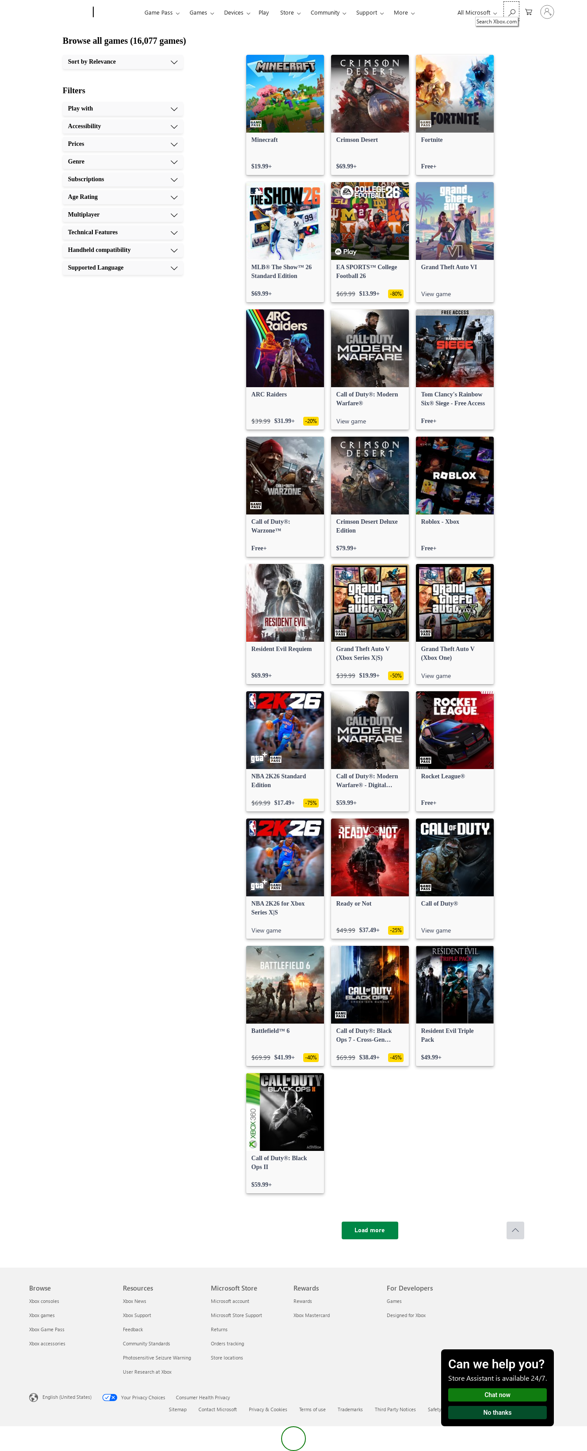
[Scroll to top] (515, 1230)
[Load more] (370, 1230)
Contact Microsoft (217, 1409)
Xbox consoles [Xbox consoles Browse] (44, 1301)
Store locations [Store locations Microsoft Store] (227, 1357)
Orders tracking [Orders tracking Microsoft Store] (227, 1343)
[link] (285, 115)
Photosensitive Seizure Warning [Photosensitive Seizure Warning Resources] (157, 1357)
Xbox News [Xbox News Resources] (134, 1301)
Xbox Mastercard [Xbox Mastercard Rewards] (312, 1315)
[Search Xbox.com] (511, 11)
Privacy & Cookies (268, 1409)
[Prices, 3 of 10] (123, 144)
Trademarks (350, 1409)
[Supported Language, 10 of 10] (123, 268)
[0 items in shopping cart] (528, 11)
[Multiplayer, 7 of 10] (123, 215)
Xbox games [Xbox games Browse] (42, 1315)
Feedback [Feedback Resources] (133, 1329)
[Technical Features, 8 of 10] (123, 232)
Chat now (497, 1394)
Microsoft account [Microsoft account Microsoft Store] (230, 1301)
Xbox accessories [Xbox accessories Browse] (47, 1343)
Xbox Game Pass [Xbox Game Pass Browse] (47, 1329)
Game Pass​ (159, 12)
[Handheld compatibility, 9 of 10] (123, 250)
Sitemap (178, 1409)
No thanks (498, 1412)
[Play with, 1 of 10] (123, 109)
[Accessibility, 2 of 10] (123, 126)
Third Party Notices (395, 1409)
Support (366, 12)
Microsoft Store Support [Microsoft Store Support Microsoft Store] (236, 1315)
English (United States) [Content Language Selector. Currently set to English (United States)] (66, 1397)
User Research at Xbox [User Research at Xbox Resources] (147, 1372)
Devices (234, 12)
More (401, 12)
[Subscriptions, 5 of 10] (123, 179)
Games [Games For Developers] (394, 1301)
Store (287, 12)
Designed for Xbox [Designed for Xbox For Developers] (406, 1315)
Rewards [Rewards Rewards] (303, 1301)
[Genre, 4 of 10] (123, 162)
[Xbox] (118, 12)
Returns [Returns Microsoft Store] (219, 1329)
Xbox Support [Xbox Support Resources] (137, 1315)
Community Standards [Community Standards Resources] (146, 1343)
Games (198, 12)
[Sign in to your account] (547, 12)
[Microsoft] (59, 12)
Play (264, 12)
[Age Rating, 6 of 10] (123, 197)
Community (325, 12)
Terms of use (312, 1409)
